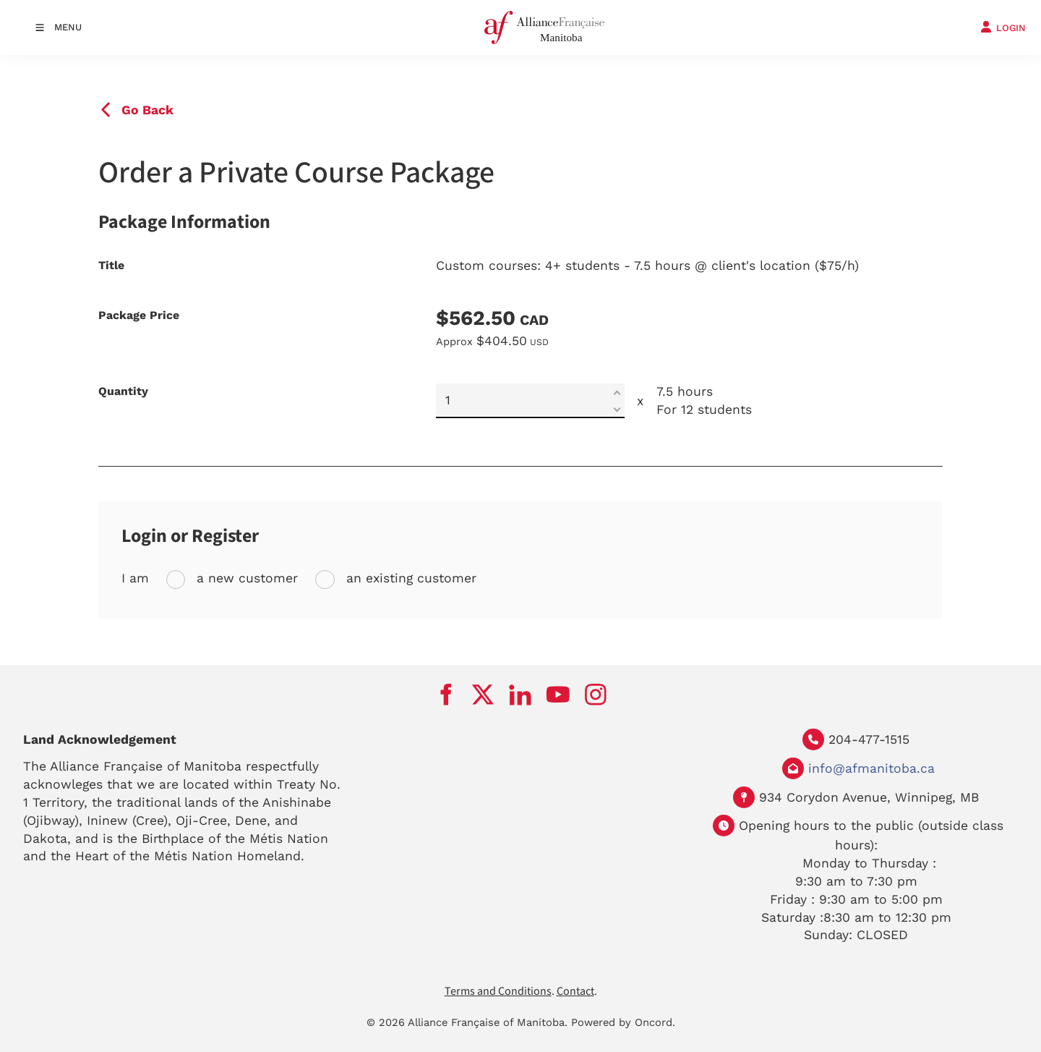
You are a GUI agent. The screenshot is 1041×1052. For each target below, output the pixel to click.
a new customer (245, 578)
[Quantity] (530, 400)
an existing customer (409, 578)
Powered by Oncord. (623, 1022)
